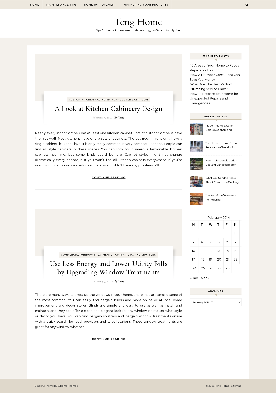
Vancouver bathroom (131, 99)
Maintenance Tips (61, 4)
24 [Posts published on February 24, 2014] (194, 268)
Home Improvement (100, 4)
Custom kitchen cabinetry (90, 99)
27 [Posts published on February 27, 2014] (220, 268)
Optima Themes (68, 385)
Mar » (205, 278)
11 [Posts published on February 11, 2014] (202, 251)
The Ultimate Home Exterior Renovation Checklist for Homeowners (222, 145)
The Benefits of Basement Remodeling (221, 197)
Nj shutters (146, 254)
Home (34, 4)
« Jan (194, 278)
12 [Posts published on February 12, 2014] (211, 251)
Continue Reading (109, 177)
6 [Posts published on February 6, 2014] (218, 242)
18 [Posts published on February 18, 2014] (203, 259)
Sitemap (236, 385)
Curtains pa (124, 254)
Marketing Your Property (146, 4)
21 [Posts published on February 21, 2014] (227, 259)
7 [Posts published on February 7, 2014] (227, 242)
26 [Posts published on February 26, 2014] (211, 268)
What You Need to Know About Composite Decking (222, 180)
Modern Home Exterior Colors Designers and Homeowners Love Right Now (220, 128)
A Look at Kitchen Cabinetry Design (108, 108)
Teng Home (138, 21)
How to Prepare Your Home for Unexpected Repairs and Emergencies (214, 98)
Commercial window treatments (87, 254)
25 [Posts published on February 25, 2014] (203, 268)
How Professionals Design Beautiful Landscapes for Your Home (221, 163)
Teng (121, 117)
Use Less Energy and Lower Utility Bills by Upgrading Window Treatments (109, 267)
